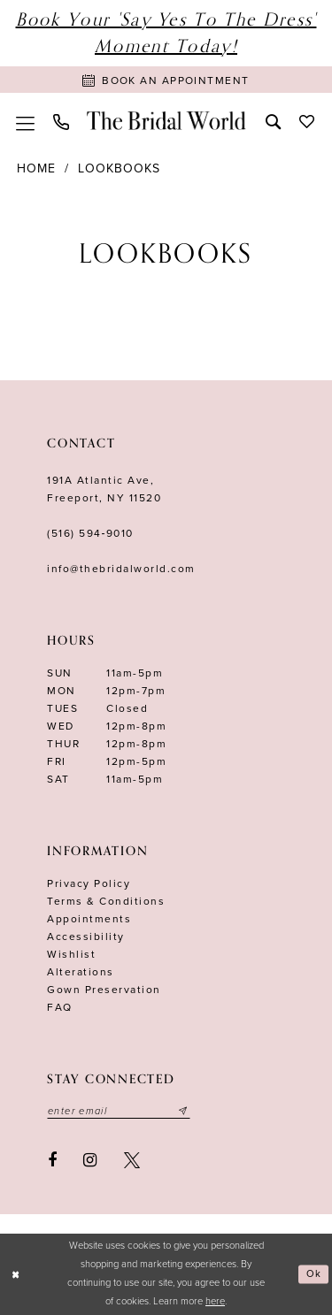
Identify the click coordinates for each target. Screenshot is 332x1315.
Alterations (80, 972)
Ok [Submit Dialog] (314, 1274)
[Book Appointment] (166, 79)
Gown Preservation (104, 989)
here (215, 1301)
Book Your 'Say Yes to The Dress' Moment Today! (166, 33)
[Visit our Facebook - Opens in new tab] (52, 1160)
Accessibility (86, 936)
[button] (24, 120)
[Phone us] (60, 120)
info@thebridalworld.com (121, 568)
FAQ (60, 1007)
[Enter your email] (118, 1111)
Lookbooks (119, 168)
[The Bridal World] (166, 120)
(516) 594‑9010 (90, 533)
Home (36, 168)
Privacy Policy (88, 883)
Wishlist (71, 954)
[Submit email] (183, 1111)
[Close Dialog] (15, 1274)
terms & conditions (106, 901)
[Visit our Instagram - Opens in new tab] (90, 1160)
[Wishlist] (306, 120)
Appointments (89, 919)
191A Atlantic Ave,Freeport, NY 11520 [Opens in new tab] (104, 489)
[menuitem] (24, 120)
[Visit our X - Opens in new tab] (132, 1160)
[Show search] (273, 120)
